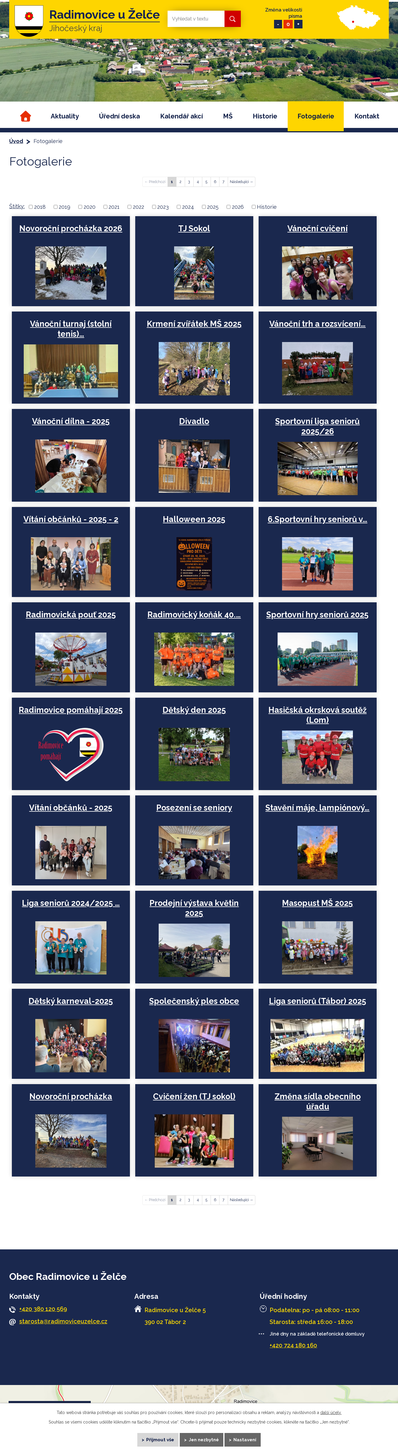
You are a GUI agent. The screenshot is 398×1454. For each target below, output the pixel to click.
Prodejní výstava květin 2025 (193, 908)
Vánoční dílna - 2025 (70, 421)
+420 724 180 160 (293, 1345)
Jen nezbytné (204, 1439)
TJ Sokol (194, 228)
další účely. (331, 1412)
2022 (138, 207)
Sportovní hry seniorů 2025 (316, 614)
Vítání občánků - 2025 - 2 (70, 519)
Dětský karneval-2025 (70, 1001)
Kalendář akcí (181, 116)
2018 (40, 207)
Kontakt (366, 116)
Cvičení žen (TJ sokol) (193, 1096)
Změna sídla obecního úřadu (317, 1101)
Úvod (24, 116)
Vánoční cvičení (316, 228)
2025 (213, 207)
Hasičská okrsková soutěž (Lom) (317, 715)
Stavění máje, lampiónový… (317, 807)
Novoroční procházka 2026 (70, 228)
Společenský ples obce (194, 1001)
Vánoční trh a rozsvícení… (316, 323)
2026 (238, 207)
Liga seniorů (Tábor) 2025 (316, 1001)
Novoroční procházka (70, 1096)
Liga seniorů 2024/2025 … (71, 903)
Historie (265, 116)
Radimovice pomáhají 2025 (71, 710)
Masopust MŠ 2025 (316, 903)
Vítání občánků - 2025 (70, 807)
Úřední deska (119, 116)
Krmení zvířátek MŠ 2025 (193, 323)
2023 (163, 207)
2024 (188, 207)
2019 (64, 207)
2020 (89, 207)
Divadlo (194, 421)
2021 (114, 207)
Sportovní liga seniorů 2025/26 (316, 426)
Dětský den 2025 (193, 710)
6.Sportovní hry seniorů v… (317, 519)
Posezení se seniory (194, 807)
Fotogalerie (315, 116)
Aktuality (65, 116)
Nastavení (245, 1439)
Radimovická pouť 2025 (71, 614)
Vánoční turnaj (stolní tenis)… (71, 328)
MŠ (228, 116)
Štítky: (17, 206)
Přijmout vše (160, 1439)
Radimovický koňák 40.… (194, 614)
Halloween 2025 (194, 519)
